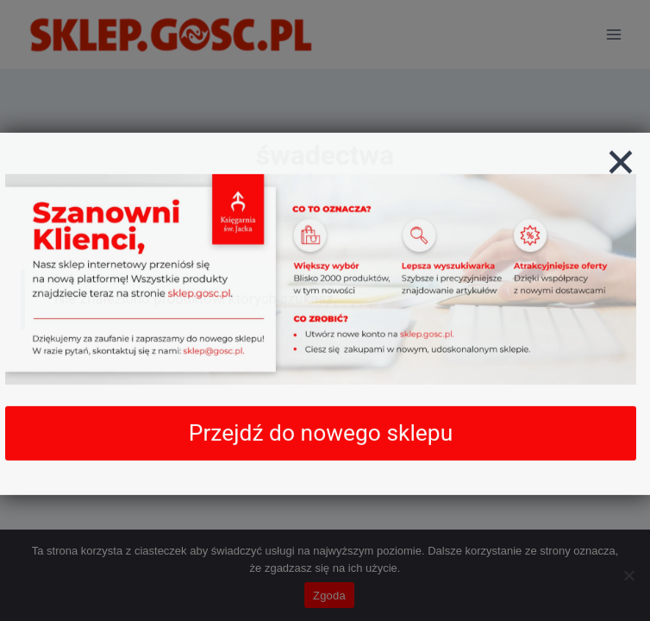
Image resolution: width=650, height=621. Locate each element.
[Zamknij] (621, 175)
